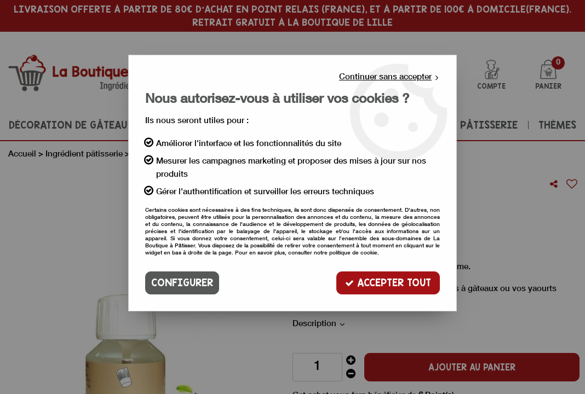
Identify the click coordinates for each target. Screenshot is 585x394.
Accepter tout (388, 282)
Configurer (182, 282)
